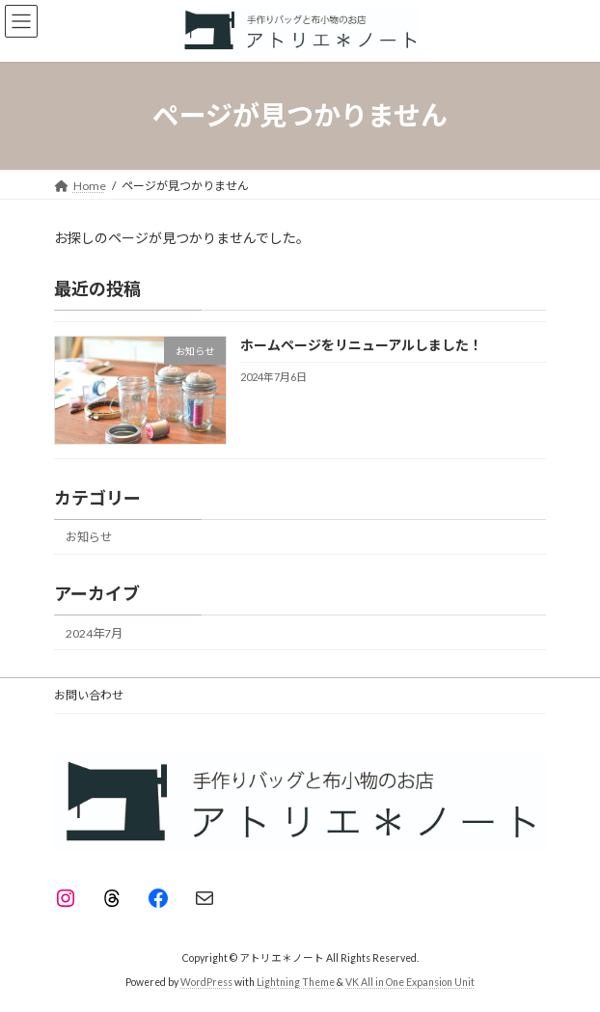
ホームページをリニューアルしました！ (361, 345)
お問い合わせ (88, 695)
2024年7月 (94, 632)
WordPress (206, 982)
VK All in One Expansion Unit (410, 982)
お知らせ (89, 537)
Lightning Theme (296, 982)
